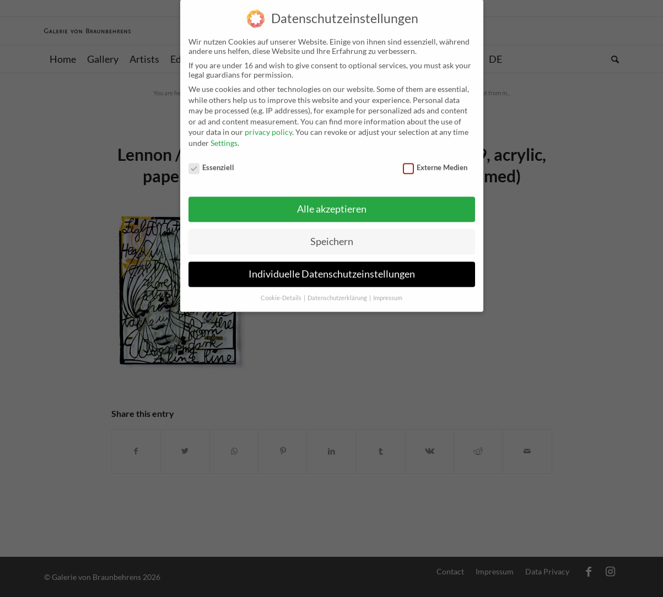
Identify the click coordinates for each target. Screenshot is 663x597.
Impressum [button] (387, 289)
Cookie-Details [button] (282, 289)
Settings (224, 134)
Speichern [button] (331, 233)
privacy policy (268, 123)
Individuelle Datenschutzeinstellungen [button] (332, 266)
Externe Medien (435, 158)
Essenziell (211, 158)
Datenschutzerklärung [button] (338, 289)
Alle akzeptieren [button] (331, 201)
